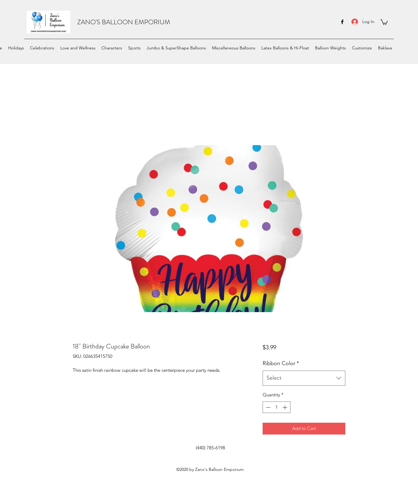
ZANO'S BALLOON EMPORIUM (123, 22)
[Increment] (285, 407)
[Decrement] (268, 407)
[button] (384, 22)
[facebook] (342, 22)
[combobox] (304, 378)
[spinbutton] (276, 407)
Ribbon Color (281, 363)
